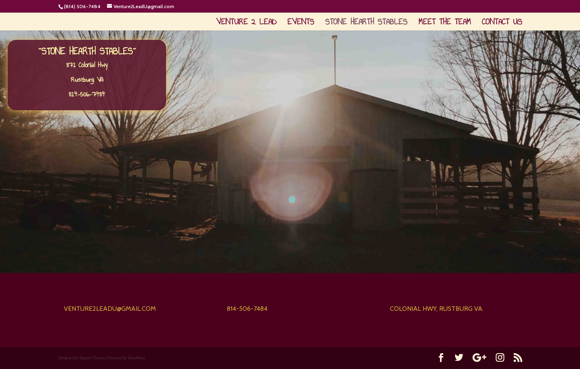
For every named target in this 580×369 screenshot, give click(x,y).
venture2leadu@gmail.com (110, 308)
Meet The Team (444, 23)
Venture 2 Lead (246, 23)
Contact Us (502, 23)
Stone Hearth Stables (366, 23)
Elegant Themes (92, 357)
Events (300, 23)
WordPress (136, 357)
